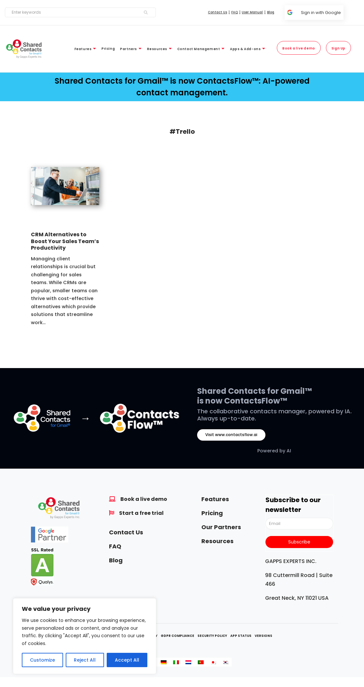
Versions (263, 636)
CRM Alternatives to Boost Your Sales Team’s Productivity (65, 241)
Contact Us (126, 532)
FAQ (115, 546)
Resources (217, 541)
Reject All (85, 660)
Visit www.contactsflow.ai (231, 434)
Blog (116, 560)
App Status (240, 636)
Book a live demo (143, 499)
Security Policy (212, 636)
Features (215, 499)
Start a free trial (141, 513)
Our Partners (221, 527)
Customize (42, 660)
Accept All (127, 660)
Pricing (212, 513)
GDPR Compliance (177, 636)
